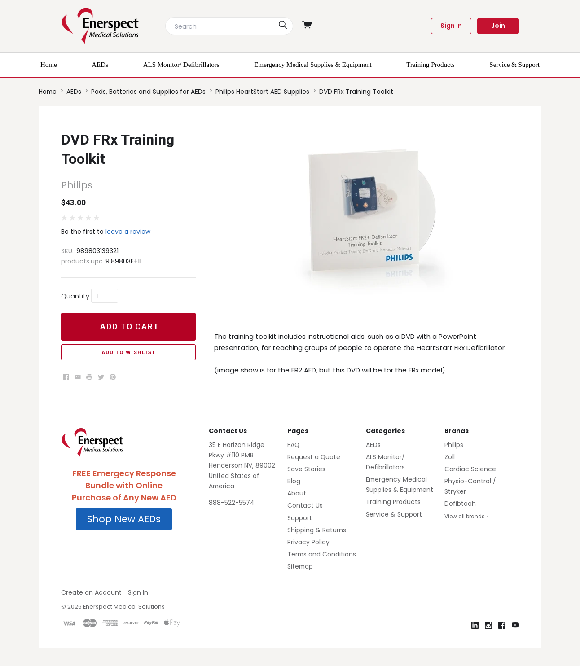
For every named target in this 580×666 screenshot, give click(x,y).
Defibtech (460, 503)
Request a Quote (313, 456)
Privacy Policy (308, 542)
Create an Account (91, 592)
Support (299, 517)
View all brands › (466, 516)
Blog (293, 481)
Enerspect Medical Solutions (124, 606)
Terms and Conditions (321, 554)
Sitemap (300, 566)
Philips (453, 444)
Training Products (393, 501)
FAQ (293, 444)
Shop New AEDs (124, 519)
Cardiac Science (470, 468)
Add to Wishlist (128, 352)
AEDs (373, 444)
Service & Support (394, 514)
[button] (124, 519)
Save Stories (306, 468)
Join (498, 25)
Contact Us (305, 505)
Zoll (449, 456)
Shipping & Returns (316, 530)
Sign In (138, 592)
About (296, 493)
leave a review (127, 231)
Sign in (451, 25)
